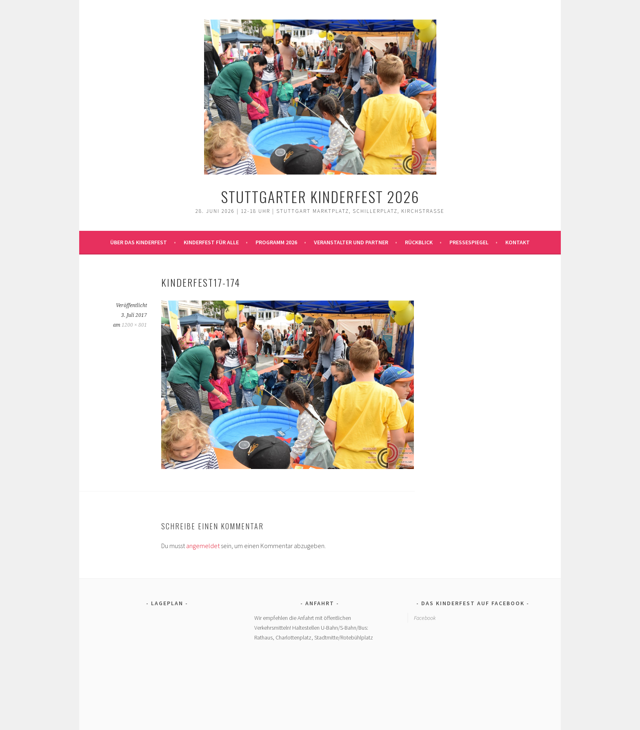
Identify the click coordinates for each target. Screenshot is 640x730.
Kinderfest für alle (211, 242)
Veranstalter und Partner (351, 242)
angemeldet (203, 546)
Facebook (425, 618)
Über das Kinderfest (138, 242)
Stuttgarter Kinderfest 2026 (320, 196)
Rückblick (419, 242)
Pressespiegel (469, 242)
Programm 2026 (276, 242)
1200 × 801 (134, 325)
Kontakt (517, 242)
